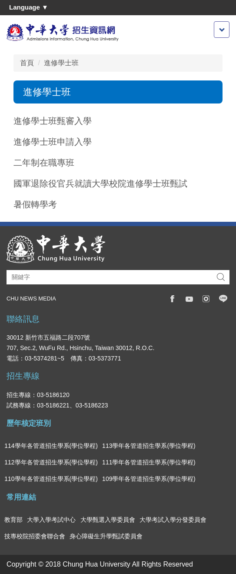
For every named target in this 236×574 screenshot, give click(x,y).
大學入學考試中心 (51, 519)
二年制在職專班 (43, 162)
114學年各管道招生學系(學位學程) (51, 445)
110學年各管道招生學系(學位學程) (51, 478)
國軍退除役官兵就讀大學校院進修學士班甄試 (100, 183)
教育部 (13, 519)
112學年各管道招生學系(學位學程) (51, 462)
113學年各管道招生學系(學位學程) (149, 445)
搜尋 (220, 277)
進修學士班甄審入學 (52, 121)
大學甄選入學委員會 (107, 519)
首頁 (27, 63)
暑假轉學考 (35, 204)
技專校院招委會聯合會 (34, 536)
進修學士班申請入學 (52, 142)
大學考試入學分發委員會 (173, 519)
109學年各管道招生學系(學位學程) (149, 478)
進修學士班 (61, 63)
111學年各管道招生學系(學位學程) (149, 462)
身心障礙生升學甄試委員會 (106, 536)
